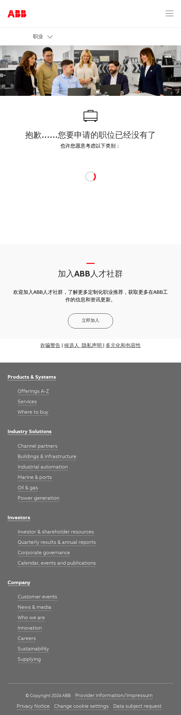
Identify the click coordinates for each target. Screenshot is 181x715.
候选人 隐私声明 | (84, 345)
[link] (103, 37)
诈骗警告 (50, 345)
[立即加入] (90, 320)
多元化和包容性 (123, 345)
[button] (169, 13)
